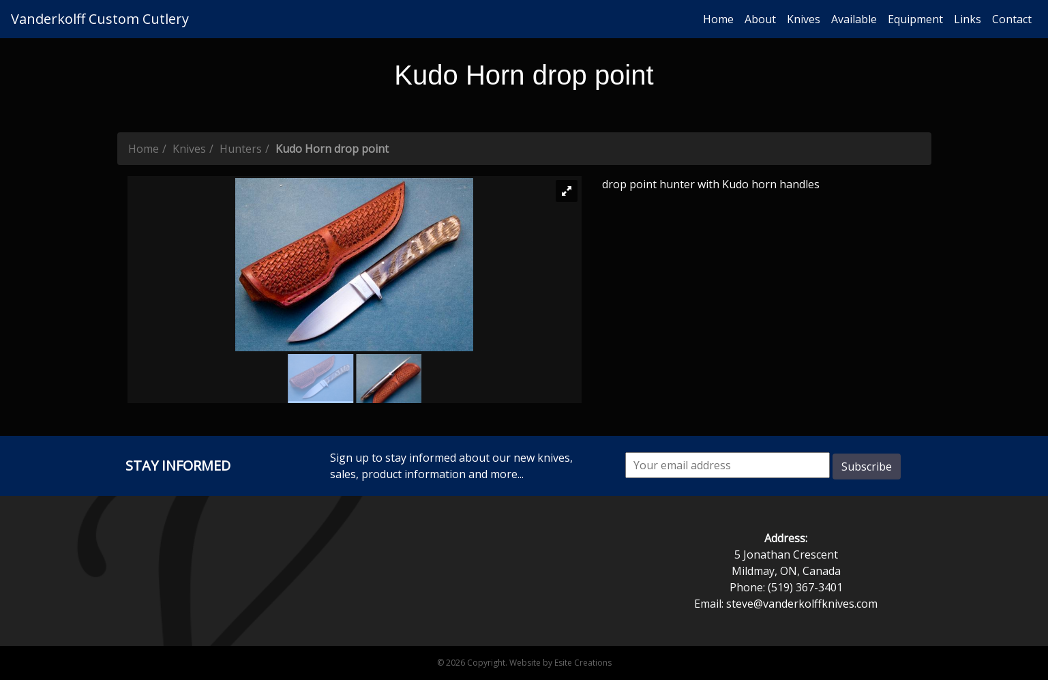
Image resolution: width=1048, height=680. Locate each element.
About (760, 19)
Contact (1012, 19)
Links (967, 19)
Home (718, 19)
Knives (803, 19)
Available (854, 19)
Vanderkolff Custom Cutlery (100, 19)
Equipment (915, 19)
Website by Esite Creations (560, 662)
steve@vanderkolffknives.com (802, 603)
